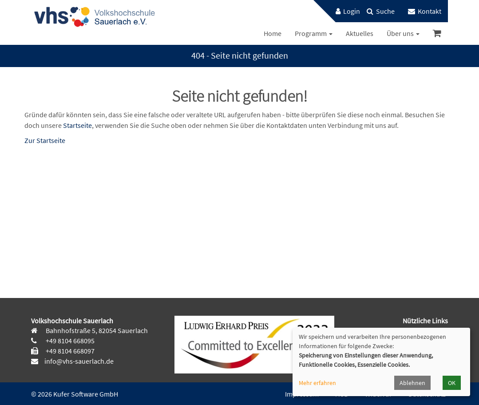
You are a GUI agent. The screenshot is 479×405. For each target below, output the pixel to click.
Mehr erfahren (317, 383)
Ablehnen (412, 383)
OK (451, 383)
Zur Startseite (44, 140)
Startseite (77, 125)
